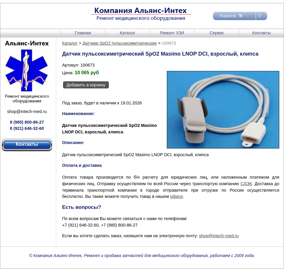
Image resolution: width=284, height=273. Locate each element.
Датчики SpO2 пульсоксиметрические (120, 43)
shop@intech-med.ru (27, 111)
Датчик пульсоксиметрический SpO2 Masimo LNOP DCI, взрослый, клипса (135, 154)
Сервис (216, 32)
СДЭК (246, 183)
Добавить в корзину (86, 85)
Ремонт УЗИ (172, 32)
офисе (176, 196)
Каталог (127, 32)
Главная (83, 32)
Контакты (261, 32)
